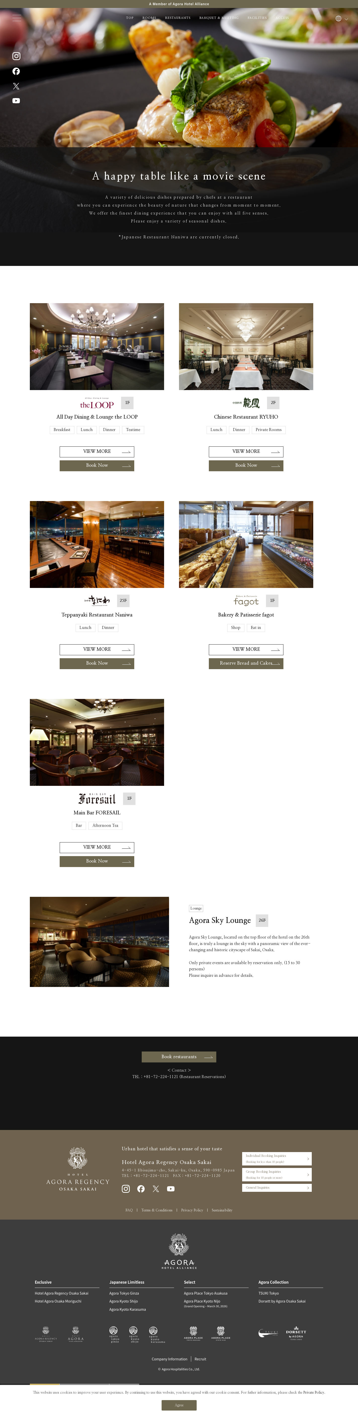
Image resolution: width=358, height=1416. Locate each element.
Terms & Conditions (157, 1210)
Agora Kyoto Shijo (123, 1301)
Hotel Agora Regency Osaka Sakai (62, 1293)
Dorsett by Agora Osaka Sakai (282, 1301)
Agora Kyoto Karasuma (127, 1309)
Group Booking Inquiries (277, 1175)
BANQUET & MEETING (219, 17)
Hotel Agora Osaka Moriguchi (58, 1301)
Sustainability (222, 1210)
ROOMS (149, 17)
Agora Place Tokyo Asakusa (205, 1293)
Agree (179, 1405)
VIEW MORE (97, 451)
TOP (130, 17)
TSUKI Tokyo (269, 1293)
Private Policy (313, 1392)
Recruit (200, 1358)
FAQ (129, 1210)
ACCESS (282, 17)
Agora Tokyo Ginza (124, 1293)
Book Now (97, 465)
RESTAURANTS (177, 17)
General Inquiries (257, 1187)
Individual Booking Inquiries (277, 1159)
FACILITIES (257, 17)
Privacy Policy (192, 1210)
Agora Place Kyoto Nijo (216, 1303)
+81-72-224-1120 (203, 1176)
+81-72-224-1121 (160, 1077)
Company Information (169, 1358)
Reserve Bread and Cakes (246, 663)
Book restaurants (179, 1057)
